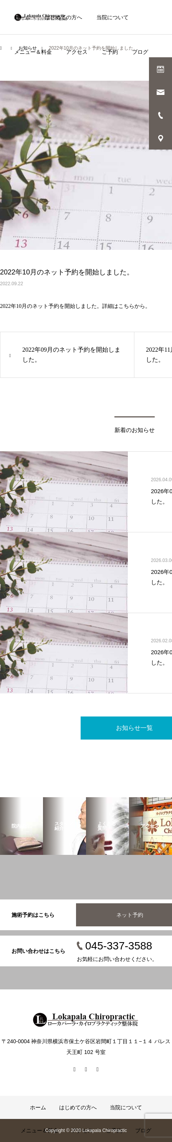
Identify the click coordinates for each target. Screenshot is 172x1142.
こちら (126, 306)
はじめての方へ (63, 17)
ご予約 (110, 52)
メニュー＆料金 (33, 52)
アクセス (77, 52)
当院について (112, 17)
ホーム (22, 17)
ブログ (140, 52)
